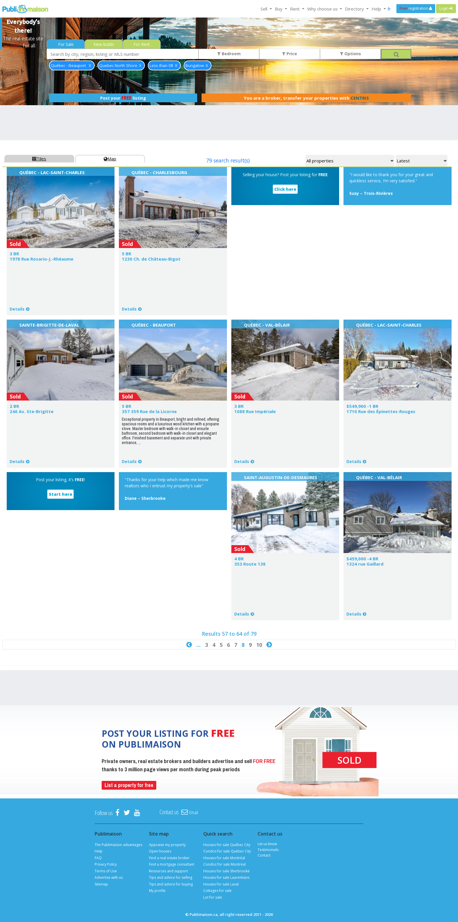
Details (17, 309)
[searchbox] (123, 54)
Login (446, 8)
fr (389, 9)
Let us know (267, 843)
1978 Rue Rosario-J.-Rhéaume (41, 259)
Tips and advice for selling (170, 877)
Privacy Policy (106, 864)
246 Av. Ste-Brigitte (31, 411)
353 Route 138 (250, 564)
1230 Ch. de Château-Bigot (151, 259)
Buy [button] (279, 9)
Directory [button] (355, 9)
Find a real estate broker (169, 857)
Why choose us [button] (323, 9)
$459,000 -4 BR (362, 558)
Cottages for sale (217, 890)
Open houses (160, 851)
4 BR (239, 558)
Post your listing (123, 98)
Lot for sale (212, 897)
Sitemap (101, 884)
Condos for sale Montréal (224, 864)
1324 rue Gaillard (365, 564)
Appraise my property (167, 844)
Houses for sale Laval (221, 884)
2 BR (14, 406)
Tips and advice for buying (171, 884)
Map (110, 159)
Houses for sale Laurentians (226, 877)
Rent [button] (295, 9)
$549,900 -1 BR (362, 406)
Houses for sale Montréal (224, 857)
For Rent (141, 44)
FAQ (98, 857)
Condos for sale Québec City (227, 851)
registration (416, 8)
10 (259, 644)
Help (99, 851)
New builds (103, 44)
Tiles (39, 159)
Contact (264, 855)
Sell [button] (264, 9)
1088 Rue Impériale (255, 411)
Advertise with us (109, 877)
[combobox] (122, 54)
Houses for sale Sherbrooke (226, 871)
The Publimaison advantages (118, 844)
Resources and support (168, 871)
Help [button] (377, 9)
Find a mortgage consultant (171, 864)
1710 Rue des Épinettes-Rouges (380, 411)
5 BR (126, 254)
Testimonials (268, 849)
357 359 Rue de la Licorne (149, 411)
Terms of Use (106, 871)
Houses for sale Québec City (226, 844)
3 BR (14, 254)
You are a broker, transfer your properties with (306, 98)
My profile (157, 890)
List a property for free (129, 785)
